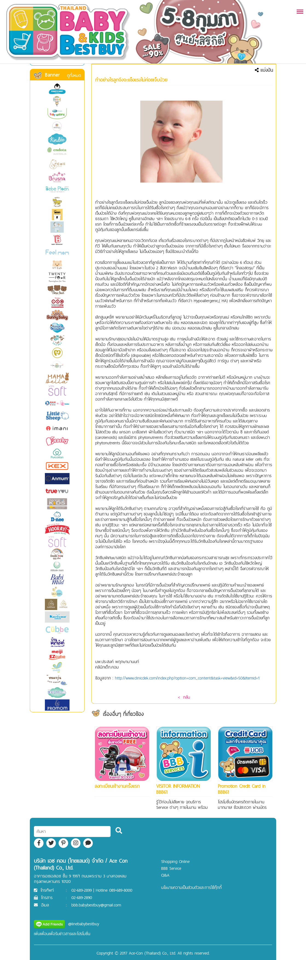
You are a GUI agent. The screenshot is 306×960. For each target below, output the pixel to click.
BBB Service (171, 868)
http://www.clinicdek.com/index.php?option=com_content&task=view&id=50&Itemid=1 (187, 678)
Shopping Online (175, 861)
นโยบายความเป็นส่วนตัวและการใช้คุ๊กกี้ (191, 887)
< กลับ (184, 697)
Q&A (165, 875)
